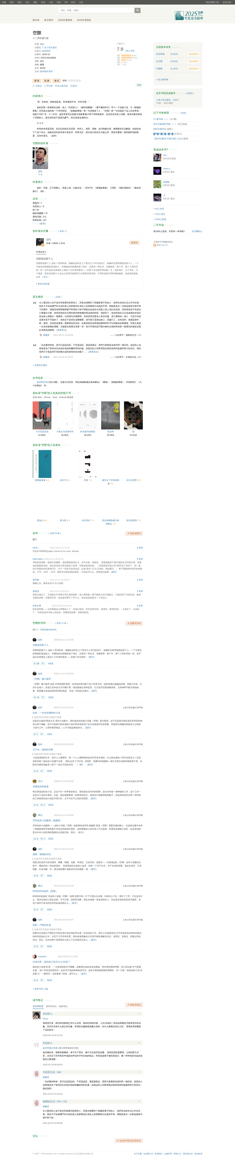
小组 (51, 2)
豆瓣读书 (44, 10)
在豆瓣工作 (148, 1154)
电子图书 (48, 20)
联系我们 (159, 1154)
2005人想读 (160, 219)
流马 (40, 781)
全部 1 (63, 231)
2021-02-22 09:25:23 (59, 591)
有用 (141, 548)
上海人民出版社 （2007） (168, 100)
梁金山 (40, 520)
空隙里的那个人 (44, 258)
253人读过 (160, 214)
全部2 (189, 93)
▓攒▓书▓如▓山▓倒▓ (163, 134)
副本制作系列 (46, 71)
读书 (12, 2)
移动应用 (198, 1154)
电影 (20, 2)
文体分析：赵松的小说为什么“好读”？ (52, 961)
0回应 (50, 663)
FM (66, 2)
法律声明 (168, 1154)
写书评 (50, 86)
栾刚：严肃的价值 (42, 925)
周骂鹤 (36, 580)
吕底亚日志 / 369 (52, 1072)
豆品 (81, 2)
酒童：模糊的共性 (42, 854)
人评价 (130, 51)
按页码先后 (51, 1006)
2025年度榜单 (65, 20)
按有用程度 (38, 1006)
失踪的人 (48, 1013)
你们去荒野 (132, 480)
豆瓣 (4, 2)
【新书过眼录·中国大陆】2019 (167, 138)
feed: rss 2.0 (162, 245)
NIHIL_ (36, 548)
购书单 (36, 20)
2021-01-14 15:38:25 (59, 580)
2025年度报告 (84, 20)
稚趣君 (46, 335)
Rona (45, 1018)
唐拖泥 (36, 591)
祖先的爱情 (132, 520)
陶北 (40, 815)
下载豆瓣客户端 (212, 2)
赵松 (42, 44)
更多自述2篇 (44, 284)
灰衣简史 (86, 520)
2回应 (50, 697)
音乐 (27, 2)
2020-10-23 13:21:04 (60, 548)
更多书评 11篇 (41, 989)
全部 (58, 297)
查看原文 (61, 330)
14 (38, 697)
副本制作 (46, 51)
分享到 (73, 86)
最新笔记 (63, 1006)
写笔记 (38, 86)
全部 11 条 (61, 623)
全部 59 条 (55, 533)
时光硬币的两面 (87, 431)
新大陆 (63, 520)
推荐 (139, 85)
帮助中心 (177, 1154)
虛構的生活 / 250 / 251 (55, 1101)
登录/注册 (227, 2)
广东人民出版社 (49, 47)
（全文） (45, 277)
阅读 (59, 2)
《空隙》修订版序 (42, 679)
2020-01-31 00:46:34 (53, 559)
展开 (114, 572)
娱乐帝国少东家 (50, 1048)
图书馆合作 (188, 1154)
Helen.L (167, 168)
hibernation (38, 559)
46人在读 (159, 208)
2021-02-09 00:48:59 (61, 605)
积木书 (63, 480)
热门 (35, 539)
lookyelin (42, 956)
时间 (73, 2)
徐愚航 (166, 182)
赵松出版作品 (159, 129)
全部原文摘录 (40, 365)
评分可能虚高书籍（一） (165, 124)
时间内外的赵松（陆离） (45, 891)
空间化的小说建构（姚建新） (47, 820)
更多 (42, 223)
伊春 (86, 480)
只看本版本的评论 (48, 629)
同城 (43, 2)
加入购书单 (62, 86)
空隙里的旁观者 (41, 786)
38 (38, 663)
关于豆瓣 (138, 1154)
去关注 (134, 242)
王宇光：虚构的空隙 (43, 749)
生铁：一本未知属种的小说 (46, 712)
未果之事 (37, 605)
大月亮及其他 (42, 431)
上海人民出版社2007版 (133, 707)
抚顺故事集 (40, 480)
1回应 (49, 734)
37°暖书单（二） (161, 119)
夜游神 (110, 431)
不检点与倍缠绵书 (64, 431)
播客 (35, 2)
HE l (165, 155)
